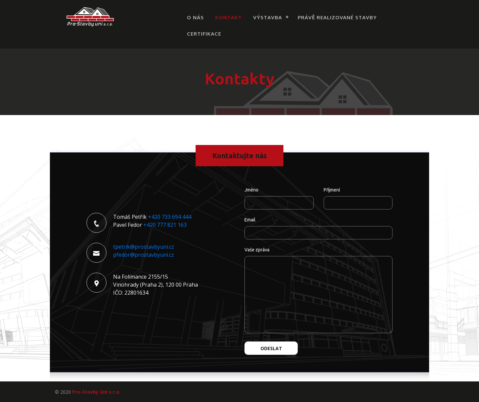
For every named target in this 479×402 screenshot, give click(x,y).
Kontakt (228, 17)
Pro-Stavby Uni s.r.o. (96, 392)
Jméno (251, 190)
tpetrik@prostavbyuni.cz (143, 246)
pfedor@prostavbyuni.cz (143, 254)
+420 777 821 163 (165, 224)
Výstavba (267, 17)
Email (249, 219)
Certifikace (204, 34)
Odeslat (271, 348)
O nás (195, 17)
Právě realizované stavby (337, 17)
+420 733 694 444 (169, 216)
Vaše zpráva (256, 249)
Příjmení (332, 190)
